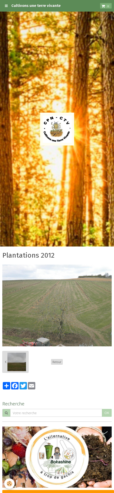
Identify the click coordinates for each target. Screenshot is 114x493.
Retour (56, 362)
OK (106, 413)
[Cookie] (9, 483)
